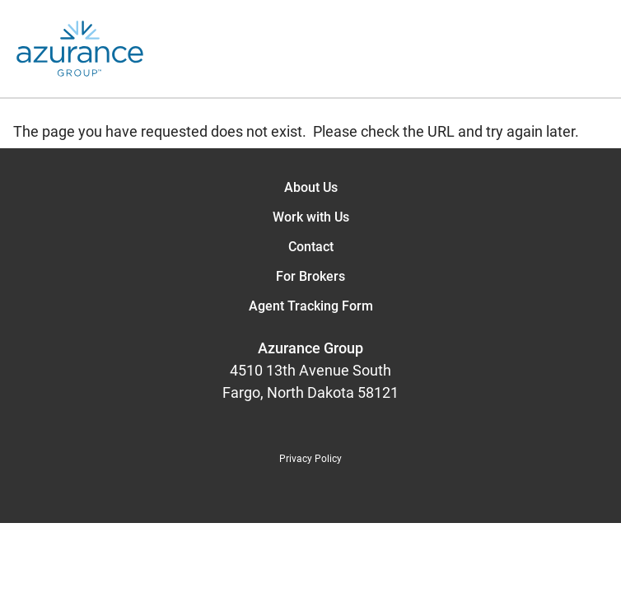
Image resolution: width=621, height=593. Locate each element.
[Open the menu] (382, 48)
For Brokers (310, 276)
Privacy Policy (310, 459)
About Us (311, 187)
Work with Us (311, 217)
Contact (311, 246)
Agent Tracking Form (311, 306)
